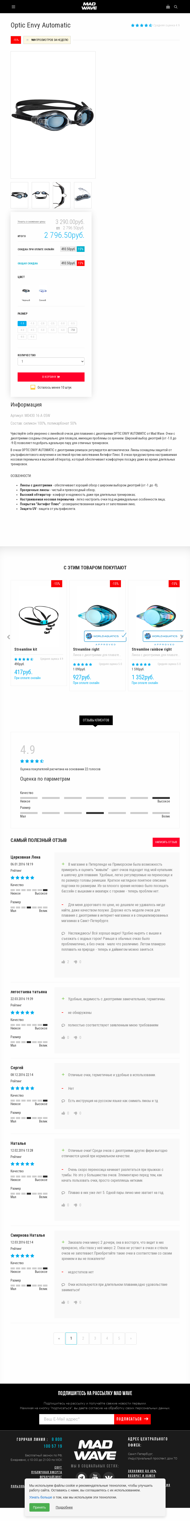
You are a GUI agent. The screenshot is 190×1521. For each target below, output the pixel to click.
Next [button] (181, 636)
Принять (39, 1507)
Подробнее (64, 1507)
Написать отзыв (166, 842)
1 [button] (91, 697)
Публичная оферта (46, 1472)
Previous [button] (8, 637)
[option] (36, 637)
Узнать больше (40, 1497)
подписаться (129, 1419)
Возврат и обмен (141, 1476)
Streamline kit (38, 619)
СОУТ (58, 1468)
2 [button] (98, 697)
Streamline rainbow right (156, 619)
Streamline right (97, 619)
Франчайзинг (51, 1477)
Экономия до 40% (142, 1471)
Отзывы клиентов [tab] (96, 720)
